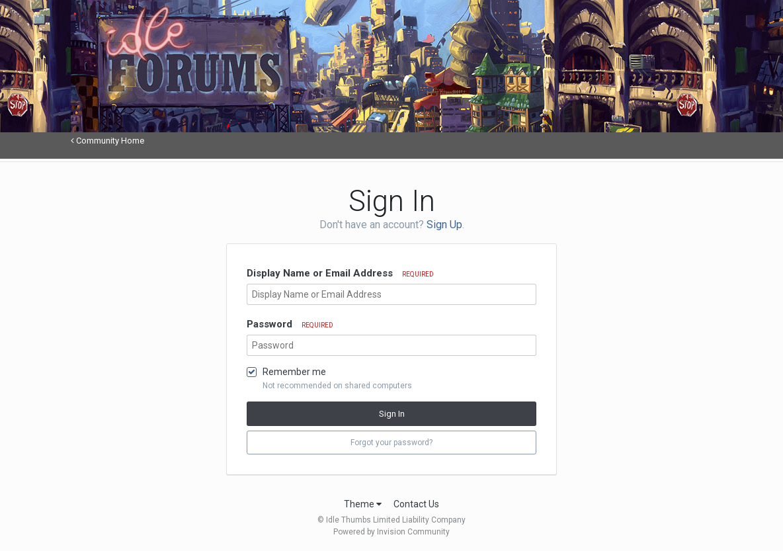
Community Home (107, 141)
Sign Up (444, 224)
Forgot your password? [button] (391, 442)
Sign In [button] (392, 414)
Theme (363, 504)
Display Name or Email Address (340, 273)
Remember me (294, 371)
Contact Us (416, 504)
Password (290, 324)
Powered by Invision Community (391, 531)
